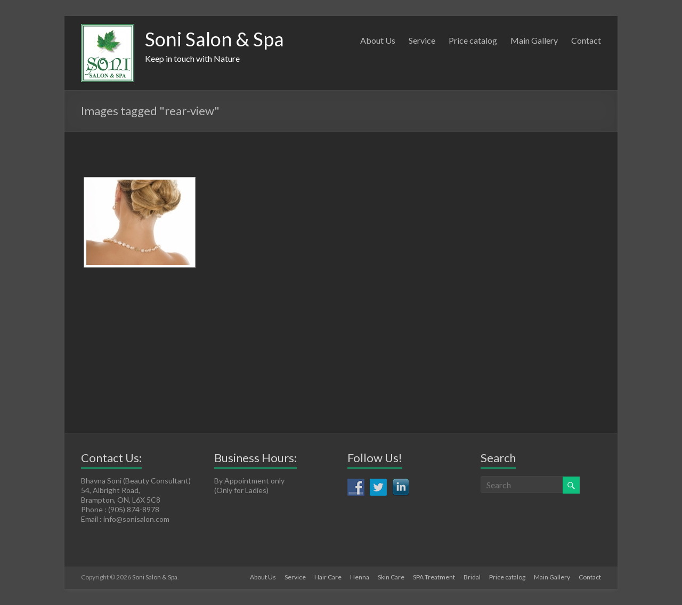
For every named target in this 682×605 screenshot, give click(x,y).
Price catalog (473, 40)
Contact (586, 40)
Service (422, 40)
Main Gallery (534, 40)
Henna (359, 577)
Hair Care (328, 577)
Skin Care (391, 577)
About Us (377, 40)
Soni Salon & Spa (214, 39)
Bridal (472, 577)
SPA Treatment (434, 577)
